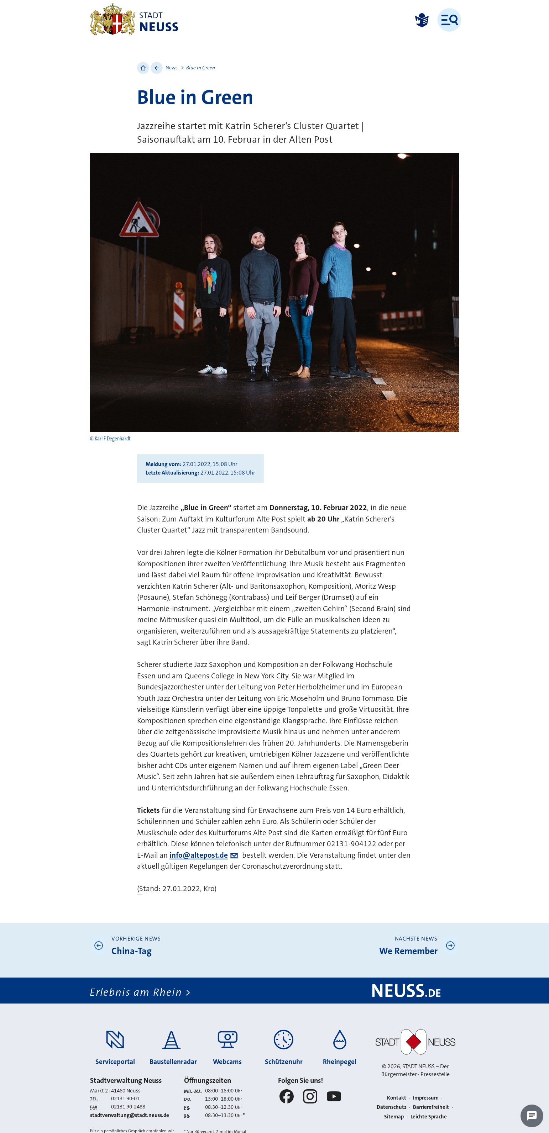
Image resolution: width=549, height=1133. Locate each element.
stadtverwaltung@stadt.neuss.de (129, 1115)
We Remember (408, 951)
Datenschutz (392, 1107)
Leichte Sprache (429, 1116)
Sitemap (394, 1116)
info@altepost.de (198, 855)
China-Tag (131, 951)
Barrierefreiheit (431, 1107)
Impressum (426, 1097)
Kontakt (396, 1097)
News (172, 67)
